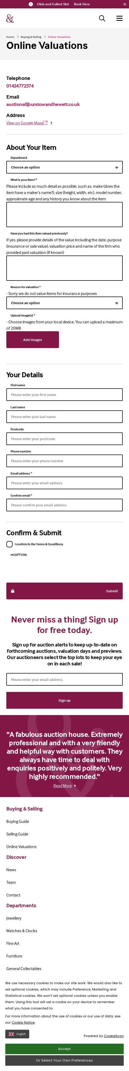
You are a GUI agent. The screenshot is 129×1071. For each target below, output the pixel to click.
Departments (21, 905)
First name (18, 385)
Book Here (82, 4)
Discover (16, 857)
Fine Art (12, 943)
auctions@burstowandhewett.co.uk (43, 104)
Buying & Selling (31, 37)
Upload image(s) (23, 315)
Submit (64, 591)
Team (11, 882)
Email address (21, 473)
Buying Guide (17, 821)
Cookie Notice (23, 1044)
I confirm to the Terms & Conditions (39, 544)
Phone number (21, 451)
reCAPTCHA (19, 555)
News (11, 869)
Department (19, 158)
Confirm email (21, 495)
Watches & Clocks (21, 930)
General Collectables (23, 968)
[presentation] (46, 568)
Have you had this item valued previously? (39, 233)
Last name (18, 407)
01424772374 (19, 86)
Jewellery (13, 918)
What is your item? (24, 180)
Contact (13, 894)
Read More (64, 785)
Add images (32, 339)
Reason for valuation (26, 287)
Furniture (14, 955)
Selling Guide (17, 834)
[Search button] (102, 18)
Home (10, 37)
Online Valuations (21, 846)
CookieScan (114, 1058)
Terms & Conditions (21, 996)
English (17, 1056)
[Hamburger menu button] (119, 18)
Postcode (17, 429)
